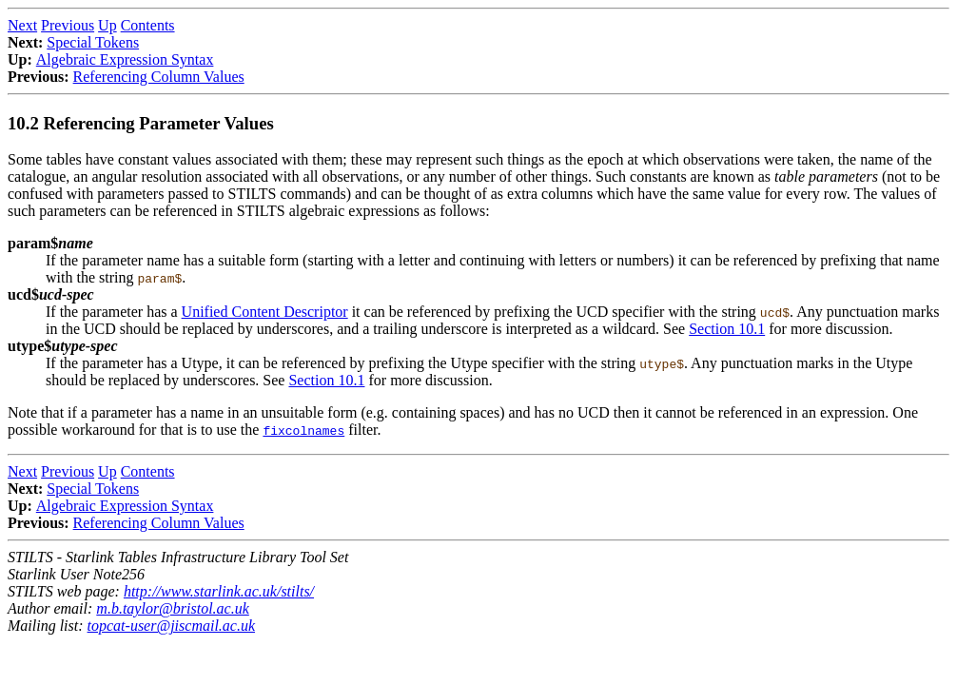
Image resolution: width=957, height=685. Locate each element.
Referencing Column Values (158, 76)
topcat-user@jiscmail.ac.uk (171, 625)
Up (107, 25)
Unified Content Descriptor (265, 311)
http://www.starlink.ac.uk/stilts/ (219, 591)
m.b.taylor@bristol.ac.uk (172, 608)
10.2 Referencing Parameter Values (141, 123)
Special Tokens (93, 42)
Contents (148, 25)
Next (22, 25)
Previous (67, 25)
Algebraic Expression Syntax (125, 59)
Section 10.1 (727, 329)
